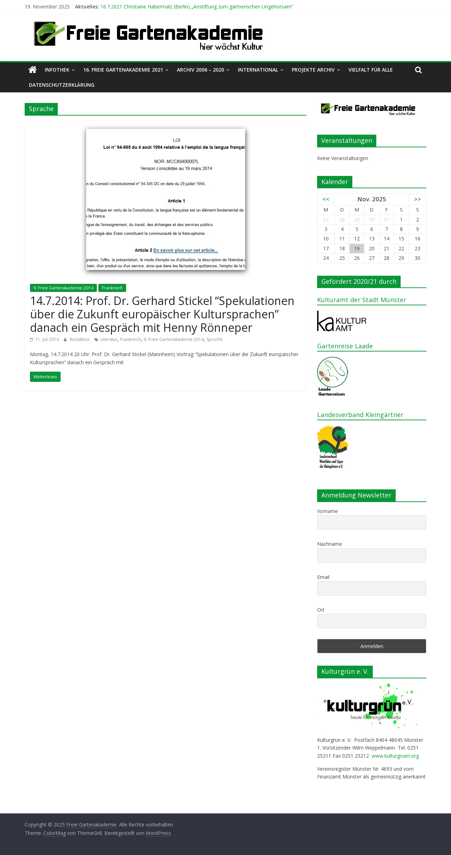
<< (325, 199)
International (258, 69)
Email (323, 577)
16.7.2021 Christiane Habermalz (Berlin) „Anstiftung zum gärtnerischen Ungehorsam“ (196, 6)
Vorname (327, 511)
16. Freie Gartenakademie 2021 (123, 69)
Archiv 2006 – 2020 (200, 69)
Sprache (214, 339)
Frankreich (112, 288)
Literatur (108, 339)
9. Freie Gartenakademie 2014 (63, 288)
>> (417, 199)
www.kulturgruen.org (395, 755)
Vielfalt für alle (370, 69)
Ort (321, 609)
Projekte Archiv (313, 69)
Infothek (57, 69)
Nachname (329, 544)
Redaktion (80, 339)
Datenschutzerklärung (61, 84)
